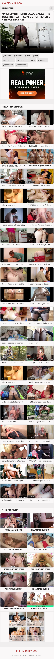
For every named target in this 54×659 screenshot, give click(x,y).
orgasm (19, 56)
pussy (33, 60)
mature (8, 56)
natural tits (22, 65)
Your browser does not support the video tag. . (27, 38)
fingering (43, 60)
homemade (9, 60)
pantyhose (9, 65)
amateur (22, 60)
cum (36, 56)
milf (28, 56)
